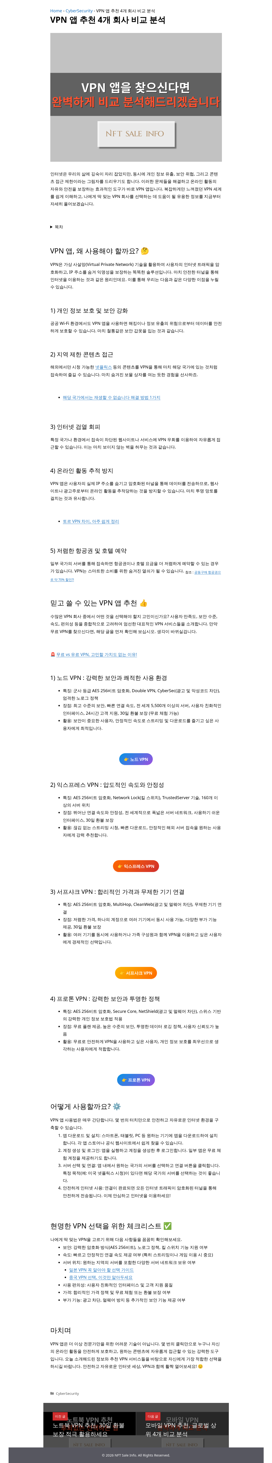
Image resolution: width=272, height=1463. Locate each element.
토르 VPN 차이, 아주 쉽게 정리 (91, 521)
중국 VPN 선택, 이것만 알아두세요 (101, 1277)
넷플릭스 (103, 367)
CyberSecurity (79, 10)
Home (56, 10)
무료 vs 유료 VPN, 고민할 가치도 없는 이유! (96, 654)
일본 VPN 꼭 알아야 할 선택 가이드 (101, 1269)
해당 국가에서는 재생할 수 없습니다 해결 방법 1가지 (111, 397)
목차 (59, 226)
